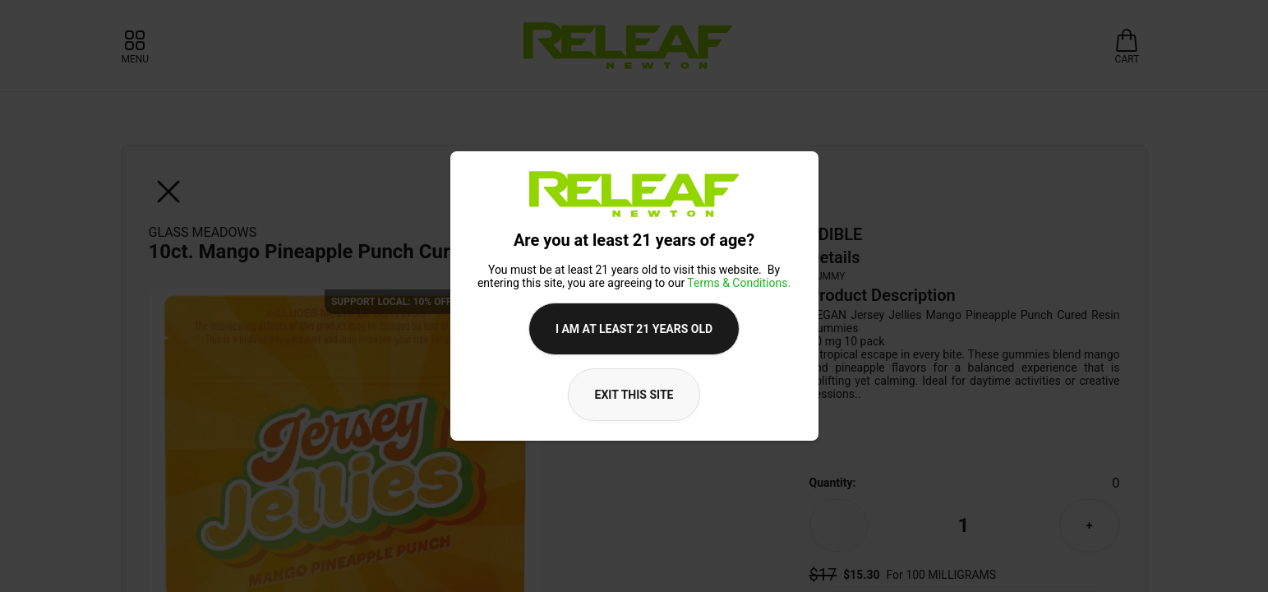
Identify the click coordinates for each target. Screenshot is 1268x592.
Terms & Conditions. (739, 282)
